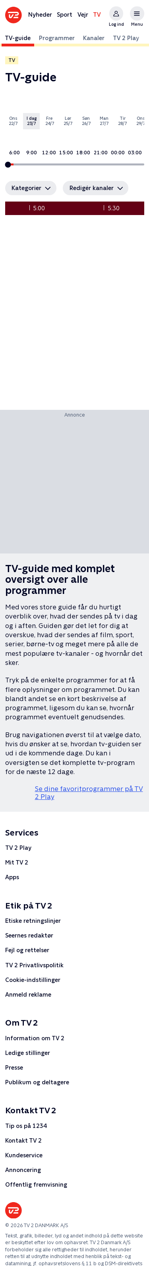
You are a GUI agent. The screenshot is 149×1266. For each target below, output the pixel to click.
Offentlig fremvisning (36, 1184)
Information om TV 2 (34, 1038)
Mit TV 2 (16, 862)
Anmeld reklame (28, 994)
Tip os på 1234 (26, 1125)
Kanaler (93, 38)
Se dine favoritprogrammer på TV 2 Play (89, 793)
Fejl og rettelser (27, 950)
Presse (14, 1067)
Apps (12, 877)
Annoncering (23, 1169)
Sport (64, 14)
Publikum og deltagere (37, 1082)
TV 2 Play (126, 38)
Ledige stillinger (27, 1052)
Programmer (57, 38)
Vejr (82, 14)
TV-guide (18, 38)
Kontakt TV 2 (23, 1140)
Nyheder (40, 14)
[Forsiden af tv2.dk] (13, 15)
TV (97, 14)
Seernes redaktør (29, 935)
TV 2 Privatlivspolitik (34, 965)
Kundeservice (24, 1155)
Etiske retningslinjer (33, 920)
